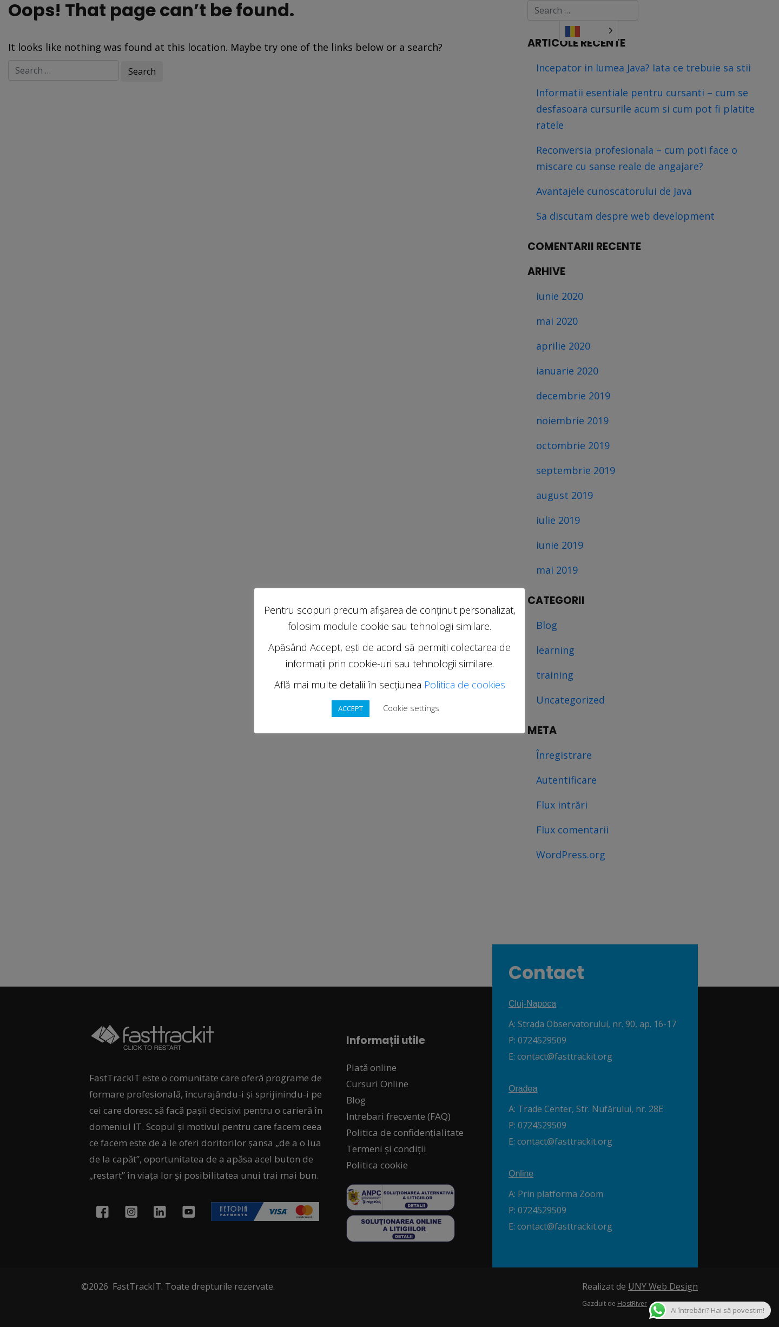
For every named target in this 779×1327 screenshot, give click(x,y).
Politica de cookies (464, 684)
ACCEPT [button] (350, 708)
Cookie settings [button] (411, 707)
